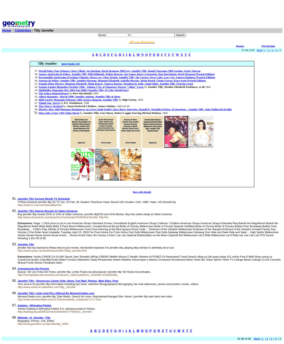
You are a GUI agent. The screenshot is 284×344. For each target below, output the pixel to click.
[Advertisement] (142, 11)
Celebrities (23, 30)
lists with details (142, 192)
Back (259, 50)
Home (6, 30)
